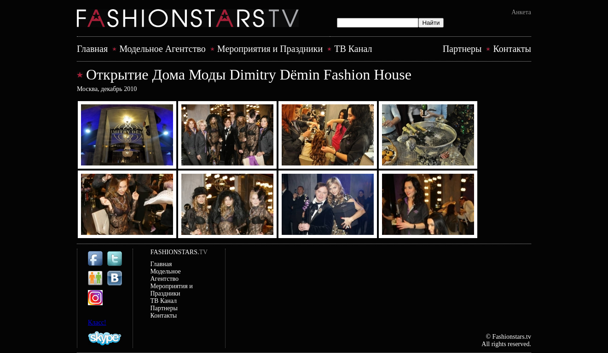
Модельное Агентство (162, 49)
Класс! (97, 322)
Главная (92, 49)
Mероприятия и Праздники (270, 49)
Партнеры (462, 49)
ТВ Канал (353, 49)
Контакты (512, 49)
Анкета (521, 12)
